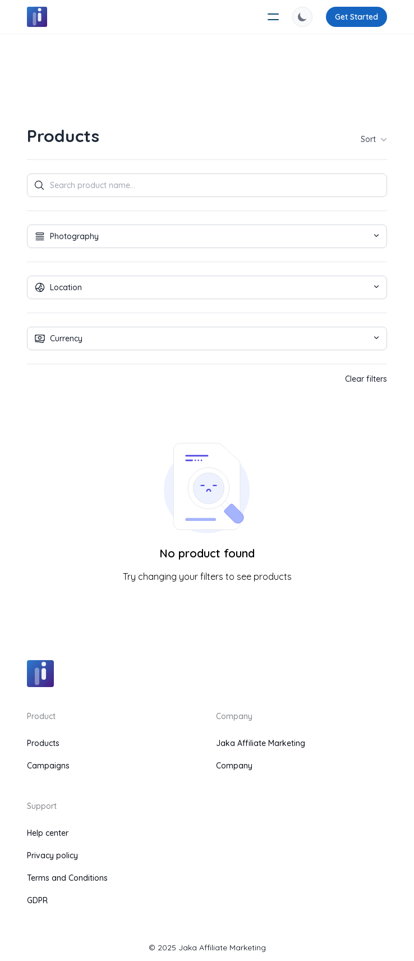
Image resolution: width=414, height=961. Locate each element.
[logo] (37, 17)
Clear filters (366, 379)
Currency (204, 338)
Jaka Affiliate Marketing (260, 743)
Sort (374, 139)
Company (234, 766)
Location (204, 287)
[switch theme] (302, 17)
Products (43, 743)
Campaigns (48, 766)
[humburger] (273, 17)
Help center (47, 833)
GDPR (37, 900)
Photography (204, 236)
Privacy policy (52, 855)
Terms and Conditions (67, 878)
